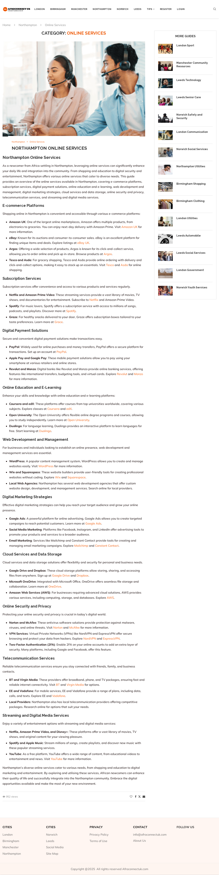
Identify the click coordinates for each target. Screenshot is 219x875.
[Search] (214, 9)
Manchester (79, 9)
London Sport (185, 45)
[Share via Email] (144, 796)
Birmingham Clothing (190, 201)
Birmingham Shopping (191, 183)
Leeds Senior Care (188, 97)
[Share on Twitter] (139, 796)
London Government (190, 270)
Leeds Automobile (188, 235)
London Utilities (186, 218)
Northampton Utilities (190, 166)
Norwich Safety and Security (189, 116)
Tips (149, 9)
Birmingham (58, 9)
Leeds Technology (188, 80)
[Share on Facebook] (135, 796)
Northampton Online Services (49, 148)
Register (165, 9)
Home (7, 25)
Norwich (122, 9)
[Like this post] (131, 796)
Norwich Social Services (192, 149)
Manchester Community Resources (192, 64)
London (39, 9)
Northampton (102, 9)
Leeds (137, 9)
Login (181, 9)
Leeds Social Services (190, 252)
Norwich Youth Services (191, 287)
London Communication (192, 131)
